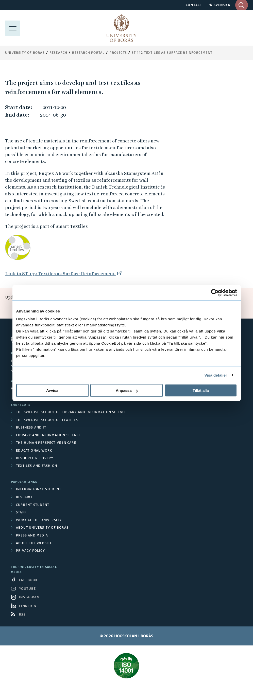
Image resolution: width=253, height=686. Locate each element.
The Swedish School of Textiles (47, 420)
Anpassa (127, 390)
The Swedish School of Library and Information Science (71, 412)
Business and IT (31, 428)
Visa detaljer (216, 375)
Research (58, 53)
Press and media (32, 535)
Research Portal (88, 53)
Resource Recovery (34, 458)
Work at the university (39, 520)
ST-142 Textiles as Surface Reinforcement (172, 53)
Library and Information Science (48, 435)
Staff (21, 512)
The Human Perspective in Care (46, 443)
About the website (34, 543)
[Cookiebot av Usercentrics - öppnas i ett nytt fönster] (215, 292)
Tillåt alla (201, 390)
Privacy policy (30, 551)
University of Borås (25, 53)
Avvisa (52, 390)
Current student (32, 505)
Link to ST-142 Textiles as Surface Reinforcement (60, 273)
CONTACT (194, 5)
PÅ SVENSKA (219, 5)
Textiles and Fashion (36, 466)
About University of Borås (42, 528)
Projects (118, 53)
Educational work (34, 451)
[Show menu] (12, 27)
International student (38, 489)
